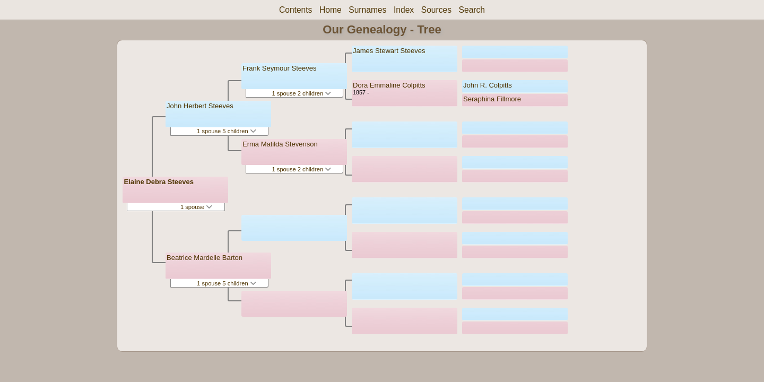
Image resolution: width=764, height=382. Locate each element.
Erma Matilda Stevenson (280, 144)
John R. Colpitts (487, 85)
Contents (295, 9)
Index (404, 9)
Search (472, 9)
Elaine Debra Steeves (159, 182)
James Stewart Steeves (389, 51)
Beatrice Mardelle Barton (204, 258)
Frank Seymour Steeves (279, 68)
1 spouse (196, 207)
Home (330, 9)
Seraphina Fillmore (492, 99)
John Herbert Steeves (200, 106)
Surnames (367, 9)
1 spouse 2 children (302, 93)
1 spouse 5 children (226, 131)
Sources (436, 9)
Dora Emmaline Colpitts (389, 85)
